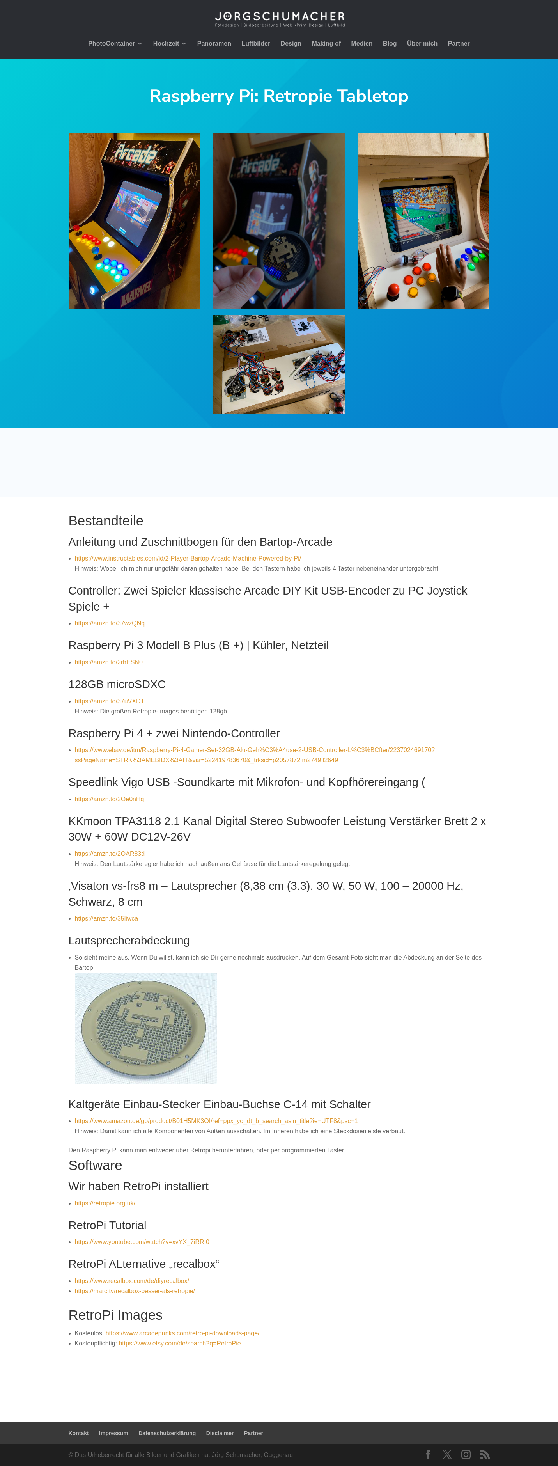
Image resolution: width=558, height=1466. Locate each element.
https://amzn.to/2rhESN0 (109, 662)
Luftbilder (255, 44)
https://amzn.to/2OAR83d (110, 853)
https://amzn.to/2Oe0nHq (109, 799)
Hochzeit (166, 44)
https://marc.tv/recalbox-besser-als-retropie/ (135, 1291)
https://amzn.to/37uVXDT (110, 701)
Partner (459, 44)
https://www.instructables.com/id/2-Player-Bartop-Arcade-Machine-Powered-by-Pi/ (188, 558)
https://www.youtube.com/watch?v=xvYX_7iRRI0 (142, 1242)
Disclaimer (220, 1433)
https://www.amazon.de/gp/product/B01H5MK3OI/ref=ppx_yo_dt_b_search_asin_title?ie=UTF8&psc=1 (216, 1121)
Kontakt (79, 1433)
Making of (326, 44)
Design (291, 44)
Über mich (422, 44)
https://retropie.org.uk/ (105, 1203)
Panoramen (214, 44)
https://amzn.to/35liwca (106, 918)
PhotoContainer (111, 44)
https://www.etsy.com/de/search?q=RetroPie (180, 1343)
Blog (390, 44)
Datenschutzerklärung (167, 1433)
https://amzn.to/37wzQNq (110, 623)
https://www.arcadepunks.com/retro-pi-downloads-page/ (183, 1333)
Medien (362, 44)
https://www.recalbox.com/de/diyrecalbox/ (132, 1281)
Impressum (113, 1433)
